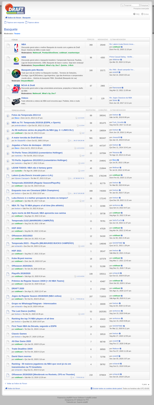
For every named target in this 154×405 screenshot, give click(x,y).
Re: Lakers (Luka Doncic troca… (122, 44)
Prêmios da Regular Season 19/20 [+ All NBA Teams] (38, 281)
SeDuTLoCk (117, 220)
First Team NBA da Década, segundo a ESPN (34, 326)
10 (81, 299)
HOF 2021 (16, 251)
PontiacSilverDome (50, 53)
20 (83, 193)
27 (77, 140)
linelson (115, 115)
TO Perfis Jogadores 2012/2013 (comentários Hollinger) (39, 160)
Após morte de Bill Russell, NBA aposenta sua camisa (39, 213)
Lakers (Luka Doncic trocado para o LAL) (32, 175)
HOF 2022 (16, 228)
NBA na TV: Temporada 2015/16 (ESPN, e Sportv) (36, 122)
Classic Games (19, 333)
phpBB (68, 398)
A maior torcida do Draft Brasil (27, 137)
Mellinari (116, 167)
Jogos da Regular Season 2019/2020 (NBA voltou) (36, 296)
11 (83, 299)
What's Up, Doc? (53, 65)
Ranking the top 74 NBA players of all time (33, 318)
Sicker (115, 100)
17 (77, 193)
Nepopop (116, 152)
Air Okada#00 (20, 141)
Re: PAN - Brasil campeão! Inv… (122, 70)
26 (74, 140)
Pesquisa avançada (141, 8)
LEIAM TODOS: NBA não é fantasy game (32, 168)
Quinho (64, 65)
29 (81, 140)
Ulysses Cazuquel (22, 178)
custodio (18, 171)
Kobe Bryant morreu (22, 258)
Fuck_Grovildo (118, 122)
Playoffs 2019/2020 (21, 273)
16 (74, 193)
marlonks (18, 156)
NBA (23, 44)
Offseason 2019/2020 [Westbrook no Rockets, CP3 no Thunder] (43, 374)
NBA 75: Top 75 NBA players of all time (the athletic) (38, 205)
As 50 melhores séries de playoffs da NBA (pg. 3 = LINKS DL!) (43, 130)
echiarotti (18, 246)
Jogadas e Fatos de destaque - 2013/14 (31, 145)
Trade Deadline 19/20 (22, 349)
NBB (23, 57)
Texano (17, 33)
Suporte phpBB (82, 402)
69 (79, 178)
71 (83, 178)
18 (79, 193)
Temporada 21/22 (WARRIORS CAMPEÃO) (33, 220)
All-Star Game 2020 (21, 341)
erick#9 (115, 72)
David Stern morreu (21, 356)
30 (83, 140)
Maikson (116, 348)
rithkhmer (116, 59)
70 (81, 178)
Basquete (11, 29)
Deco (17, 118)
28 (79, 140)
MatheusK (37, 53)
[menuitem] (136, 14)
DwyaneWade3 (39, 65)
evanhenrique (74, 53)
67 (74, 178)
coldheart (63, 53)
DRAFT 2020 (18, 288)
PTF (87, 400)
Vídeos (24, 98)
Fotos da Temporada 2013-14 (26, 115)
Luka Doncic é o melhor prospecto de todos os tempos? (40, 198)
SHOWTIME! (118, 243)
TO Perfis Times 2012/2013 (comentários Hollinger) (37, 152)
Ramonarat (117, 88)
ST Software (78, 400)
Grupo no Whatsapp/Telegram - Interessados (34, 303)
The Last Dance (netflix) (24, 311)
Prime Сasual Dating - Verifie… (122, 57)
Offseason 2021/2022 (22, 235)
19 (81, 193)
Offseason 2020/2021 (22, 266)
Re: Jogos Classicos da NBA (121, 98)
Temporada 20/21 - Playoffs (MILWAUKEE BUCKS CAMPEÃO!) (43, 243)
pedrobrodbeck (20, 125)
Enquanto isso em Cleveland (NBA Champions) (35, 190)
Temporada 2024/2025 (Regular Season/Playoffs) (36, 183)
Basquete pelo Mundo (32, 70)
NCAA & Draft (28, 85)
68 (77, 178)
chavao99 (116, 137)
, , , (111, 85)
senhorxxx (117, 205)
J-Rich (70, 65)
